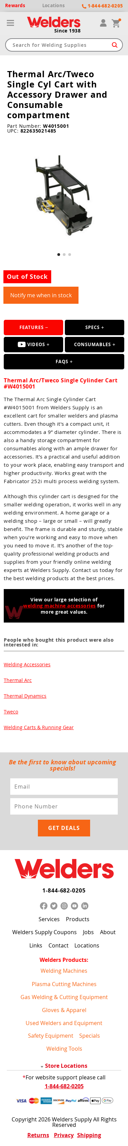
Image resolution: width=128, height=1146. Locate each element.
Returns (38, 1135)
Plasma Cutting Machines (64, 984)
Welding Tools (64, 1048)
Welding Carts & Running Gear (39, 727)
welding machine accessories (59, 605)
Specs (92, 327)
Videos (31, 344)
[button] (58, 254)
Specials (89, 1035)
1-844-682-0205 (64, 890)
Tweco (11, 711)
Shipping (89, 1135)
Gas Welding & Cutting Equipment (64, 997)
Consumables (92, 344)
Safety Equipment (50, 1035)
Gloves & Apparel (64, 1010)
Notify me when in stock (41, 295)
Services (49, 919)
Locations (86, 945)
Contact (58, 945)
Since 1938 (67, 30)
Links (35, 945)
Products (77, 919)
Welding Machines (64, 970)
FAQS (62, 361)
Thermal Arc (18, 680)
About (108, 932)
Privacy (64, 1135)
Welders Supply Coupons (44, 932)
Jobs (88, 932)
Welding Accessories (27, 664)
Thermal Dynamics (25, 696)
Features (31, 327)
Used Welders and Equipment (64, 1023)
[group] (64, 196)
